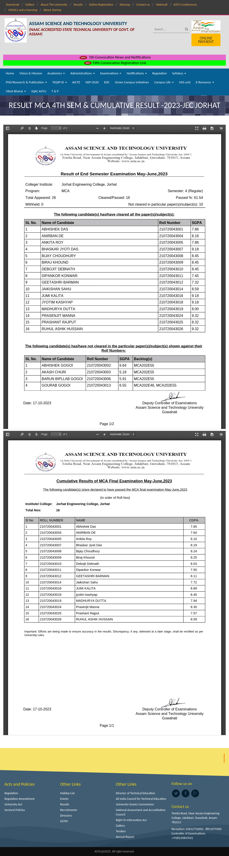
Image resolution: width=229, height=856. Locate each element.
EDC (107, 82)
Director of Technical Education (135, 793)
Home (10, 73)
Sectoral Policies (14, 810)
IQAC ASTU (38, 91)
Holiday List (67, 793)
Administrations (82, 73)
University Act (13, 804)
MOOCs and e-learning (22, 10)
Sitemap (125, 4)
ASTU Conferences (185, 4)
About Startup (52, 10)
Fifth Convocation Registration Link (114, 62)
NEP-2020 (92, 82)
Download (12, 4)
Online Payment (206, 40)
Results (78, 4)
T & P (55, 91)
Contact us (143, 4)
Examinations (110, 73)
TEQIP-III (59, 82)
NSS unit (185, 82)
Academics (56, 73)
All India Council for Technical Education (141, 799)
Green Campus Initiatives (132, 82)
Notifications (137, 73)
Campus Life (164, 82)
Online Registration (101, 4)
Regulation (159, 73)
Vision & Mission (30, 73)
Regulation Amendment (19, 799)
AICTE (76, 82)
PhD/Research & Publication (26, 82)
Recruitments (68, 810)
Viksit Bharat (16, 91)
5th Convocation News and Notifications (114, 57)
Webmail (162, 4)
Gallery (29, 4)
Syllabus (179, 73)
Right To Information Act (131, 820)
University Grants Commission (135, 804)
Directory (66, 815)
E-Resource (205, 82)
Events (64, 799)
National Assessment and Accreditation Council (140, 812)
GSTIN (64, 821)
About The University (54, 4)
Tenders (121, 831)
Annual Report (125, 837)
